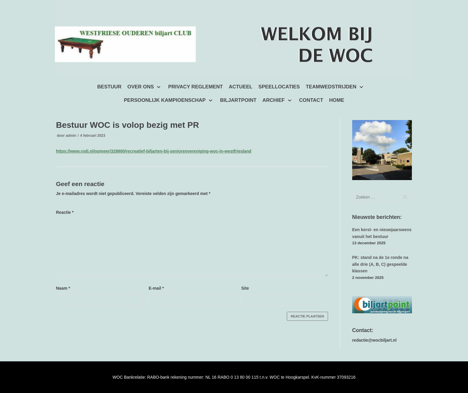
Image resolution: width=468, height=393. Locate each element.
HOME (336, 100)
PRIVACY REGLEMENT (195, 87)
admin (71, 135)
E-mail (156, 287)
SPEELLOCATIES (279, 87)
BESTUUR (109, 87)
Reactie (65, 212)
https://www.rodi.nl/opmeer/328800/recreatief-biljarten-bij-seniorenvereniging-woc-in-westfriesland (154, 151)
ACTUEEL (241, 87)
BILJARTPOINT (238, 100)
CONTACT (311, 100)
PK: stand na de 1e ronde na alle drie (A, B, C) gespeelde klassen (380, 264)
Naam (63, 287)
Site (245, 287)
